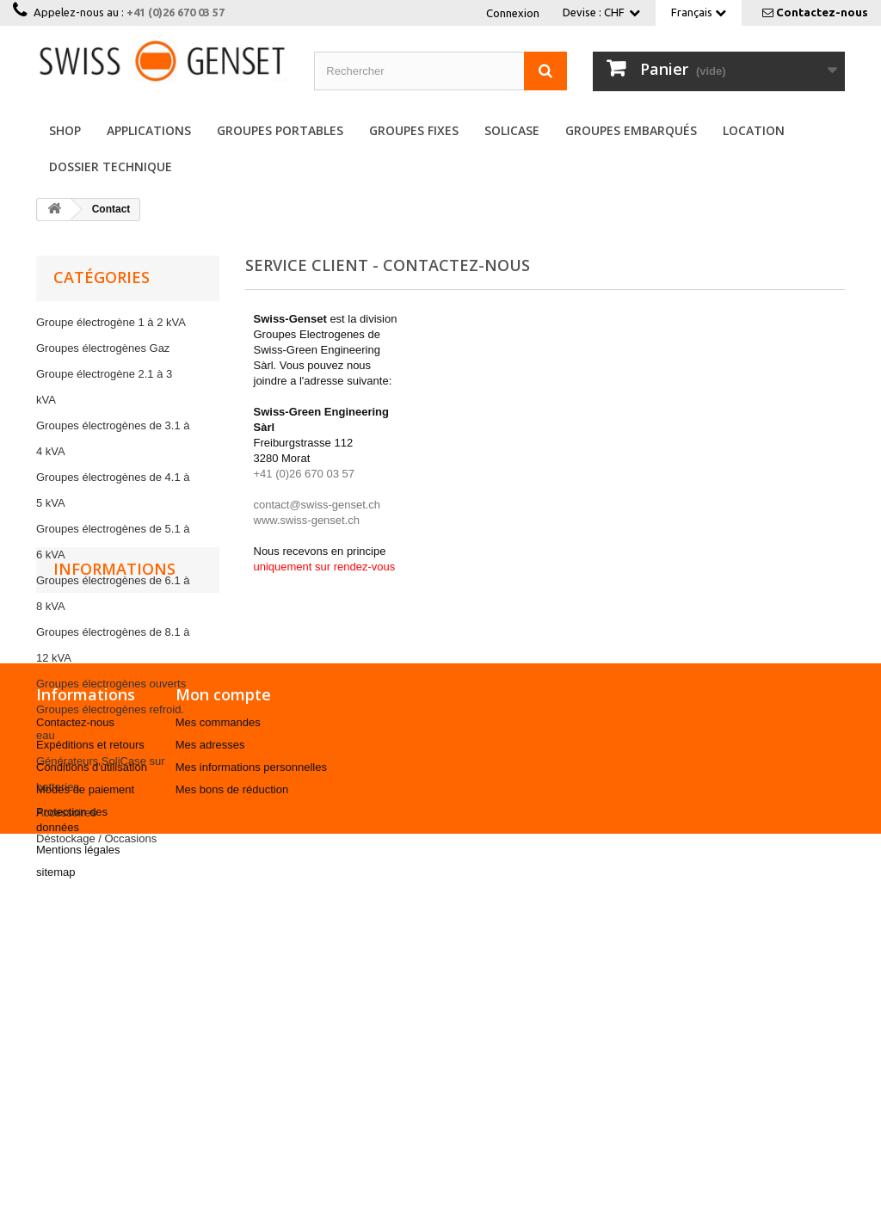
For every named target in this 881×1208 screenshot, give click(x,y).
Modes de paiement (85, 1085)
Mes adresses (210, 1040)
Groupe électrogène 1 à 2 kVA (111, 322)
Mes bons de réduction (232, 1085)
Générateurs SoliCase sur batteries (100, 774)
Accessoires (66, 812)
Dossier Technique (110, 166)
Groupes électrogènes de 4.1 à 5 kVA (113, 490)
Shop (65, 130)
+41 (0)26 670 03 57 (175, 12)
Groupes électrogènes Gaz (102, 348)
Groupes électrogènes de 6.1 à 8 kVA (113, 593)
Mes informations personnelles (251, 1063)
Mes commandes (218, 1018)
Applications (149, 130)
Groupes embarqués (631, 130)
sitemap (56, 1168)
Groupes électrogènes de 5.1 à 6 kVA (113, 541)
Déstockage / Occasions (96, 838)
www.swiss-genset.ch (307, 520)
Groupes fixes (414, 130)
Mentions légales (78, 1145)
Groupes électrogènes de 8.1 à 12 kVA (113, 645)
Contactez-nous (822, 12)
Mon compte (223, 990)
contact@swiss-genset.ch (317, 504)
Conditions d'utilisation (91, 1063)
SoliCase (511, 130)
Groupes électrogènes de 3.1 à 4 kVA (113, 438)
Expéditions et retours (90, 1040)
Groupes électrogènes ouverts (111, 683)
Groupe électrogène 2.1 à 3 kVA (104, 386)
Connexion (512, 13)
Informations (114, 899)
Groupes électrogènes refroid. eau (110, 722)
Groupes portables (280, 130)
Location (754, 130)
